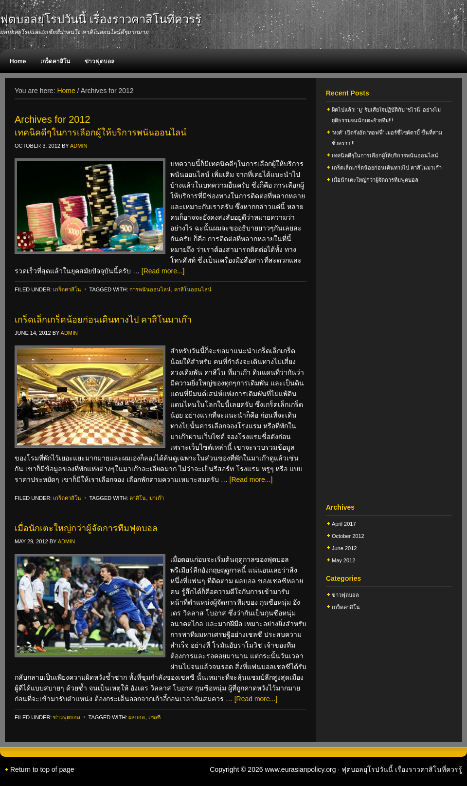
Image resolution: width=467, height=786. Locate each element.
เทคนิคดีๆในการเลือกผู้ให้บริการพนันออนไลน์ (100, 132)
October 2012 (348, 536)
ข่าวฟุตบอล (99, 61)
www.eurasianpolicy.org (300, 769)
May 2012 (343, 560)
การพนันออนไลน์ (150, 289)
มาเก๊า (156, 498)
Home (18, 61)
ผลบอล (136, 717)
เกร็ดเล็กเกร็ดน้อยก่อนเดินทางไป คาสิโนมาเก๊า (103, 320)
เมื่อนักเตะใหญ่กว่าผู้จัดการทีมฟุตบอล (86, 528)
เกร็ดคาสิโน (55, 61)
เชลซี (154, 717)
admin (78, 146)
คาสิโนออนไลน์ (193, 289)
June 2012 (344, 548)
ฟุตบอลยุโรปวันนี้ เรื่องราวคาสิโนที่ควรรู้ (100, 19)
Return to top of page (42, 769)
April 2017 (344, 524)
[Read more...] (163, 271)
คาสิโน (137, 498)
